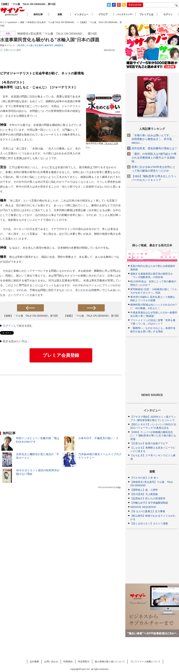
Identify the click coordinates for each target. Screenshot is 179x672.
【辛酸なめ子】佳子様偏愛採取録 (149, 502)
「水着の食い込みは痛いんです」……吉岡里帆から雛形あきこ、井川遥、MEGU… (154, 139)
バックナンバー (125, 14)
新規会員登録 (135, 5)
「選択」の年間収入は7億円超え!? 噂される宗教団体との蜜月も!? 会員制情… (154, 157)
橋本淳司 (49, 45)
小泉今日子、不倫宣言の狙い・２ (98, 438)
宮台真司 (38, 45)
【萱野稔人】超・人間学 (144, 489)
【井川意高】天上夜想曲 (144, 494)
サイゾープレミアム (12, 11)
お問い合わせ (51, 661)
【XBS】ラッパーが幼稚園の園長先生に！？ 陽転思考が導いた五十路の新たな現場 (153, 435)
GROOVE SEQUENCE (143, 507)
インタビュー (81, 14)
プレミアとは (146, 14)
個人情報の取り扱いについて (110, 661)
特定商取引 (84, 661)
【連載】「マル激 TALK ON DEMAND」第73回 (91, 315)
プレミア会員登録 (61, 355)
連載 (59, 14)
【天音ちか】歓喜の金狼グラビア (149, 443)
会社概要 (34, 661)
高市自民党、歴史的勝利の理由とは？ (154, 148)
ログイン (8, 325)
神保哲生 (59, 45)
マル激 (29, 45)
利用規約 (68, 661)
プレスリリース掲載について (145, 661)
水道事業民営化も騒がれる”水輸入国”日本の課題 (49, 39)
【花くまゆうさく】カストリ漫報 (149, 523)
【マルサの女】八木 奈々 (144, 477)
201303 (20, 45)
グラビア (103, 14)
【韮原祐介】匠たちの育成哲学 (147, 498)
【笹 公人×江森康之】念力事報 (147, 511)
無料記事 (38, 14)
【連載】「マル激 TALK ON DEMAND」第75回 (30, 315)
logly (118, 487)
